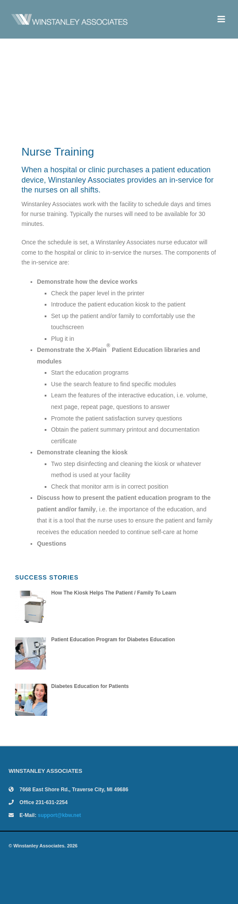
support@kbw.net (59, 815)
